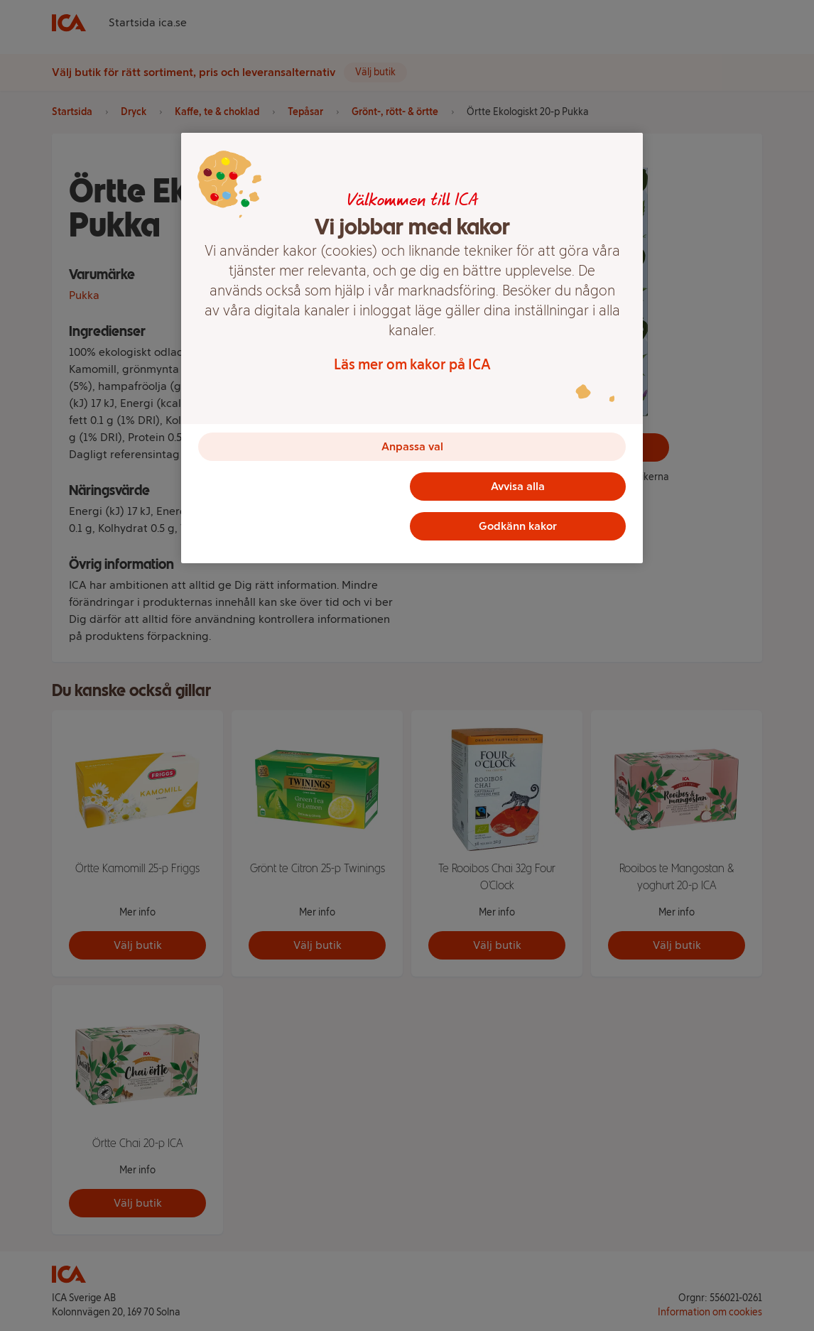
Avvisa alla (518, 486)
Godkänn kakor (518, 526)
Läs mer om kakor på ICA (412, 364)
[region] (412, 348)
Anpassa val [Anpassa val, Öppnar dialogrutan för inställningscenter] (412, 446)
